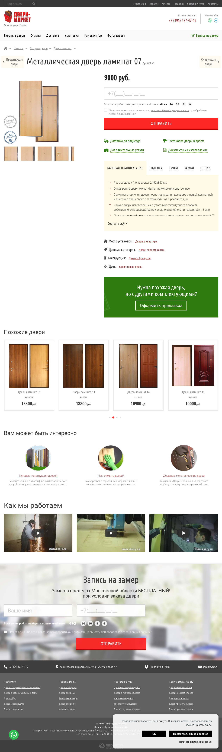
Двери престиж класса (181, 709)
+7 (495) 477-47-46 (182, 20)
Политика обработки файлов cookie (111, 727)
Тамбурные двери (68, 698)
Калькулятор (93, 35)
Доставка (52, 35)
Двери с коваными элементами (20, 693)
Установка (72, 35)
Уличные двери (67, 709)
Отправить (161, 123)
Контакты (213, 3)
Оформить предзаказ (161, 305)
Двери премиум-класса (181, 703)
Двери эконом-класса (152, 249)
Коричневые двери (130, 266)
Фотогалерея (116, 35)
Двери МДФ (10, 698)
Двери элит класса (179, 698)
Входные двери (14, 35)
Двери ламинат (63, 48)
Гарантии (179, 3)
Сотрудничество (195, 3)
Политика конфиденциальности (111, 723)
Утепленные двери (123, 698)
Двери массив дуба (14, 703)
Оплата (36, 35)
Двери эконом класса (180, 687)
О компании (139, 3)
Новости (153, 3)
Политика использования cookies (195, 741)
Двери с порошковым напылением (22, 687)
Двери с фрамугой (140, 258)
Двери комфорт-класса (181, 693)
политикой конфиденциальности (170, 110)
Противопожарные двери (127, 687)
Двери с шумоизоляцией (127, 709)
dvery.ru (163, 720)
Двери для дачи (67, 703)
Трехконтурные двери (125, 703)
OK (154, 733)
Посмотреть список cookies (190, 733)
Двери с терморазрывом (127, 693)
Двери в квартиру (146, 241)
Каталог (166, 3)
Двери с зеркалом (13, 709)
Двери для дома (67, 693)
